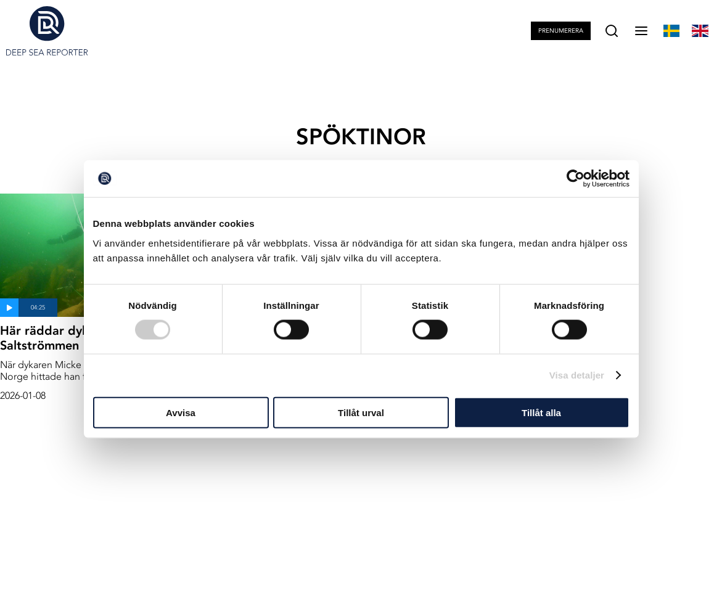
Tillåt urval (361, 412)
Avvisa (180, 412)
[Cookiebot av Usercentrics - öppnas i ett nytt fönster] (576, 179)
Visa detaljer (576, 375)
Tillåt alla (541, 412)
